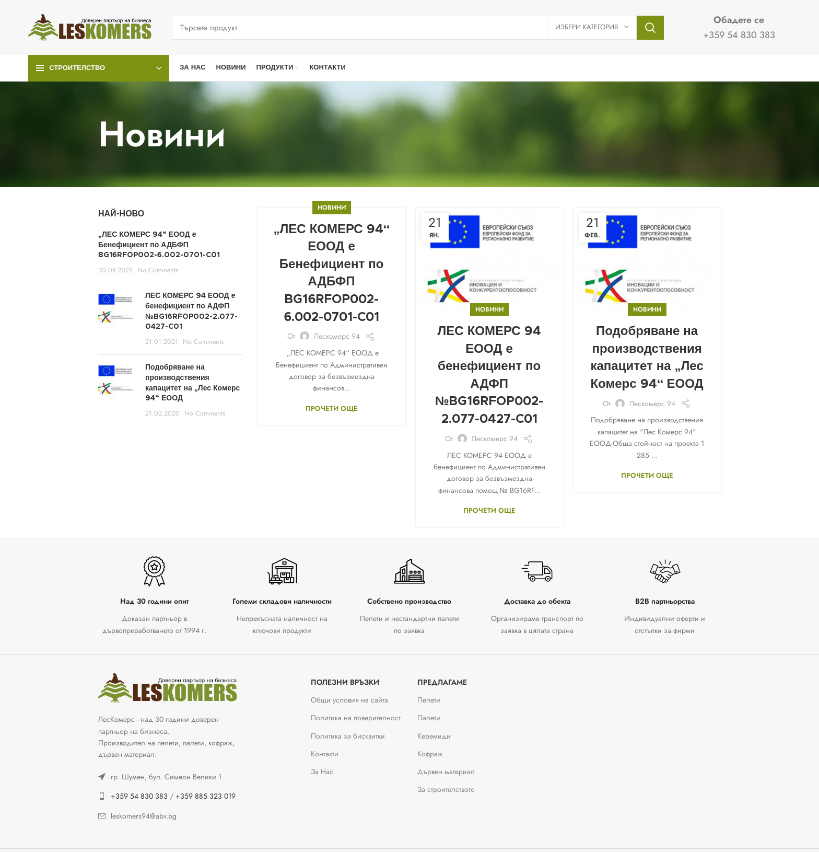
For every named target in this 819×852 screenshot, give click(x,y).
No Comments (157, 270)
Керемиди (434, 736)
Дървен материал (446, 771)
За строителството (446, 789)
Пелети (428, 700)
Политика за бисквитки (348, 736)
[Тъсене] (418, 28)
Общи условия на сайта (349, 700)
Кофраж (429, 754)
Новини (332, 207)
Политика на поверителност (356, 717)
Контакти (324, 754)
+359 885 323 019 (206, 796)
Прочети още (332, 408)
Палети (428, 717)
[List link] (170, 776)
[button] (20, 831)
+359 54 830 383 (139, 796)
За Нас (322, 771)
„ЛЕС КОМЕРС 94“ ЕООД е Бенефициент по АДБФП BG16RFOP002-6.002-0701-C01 (159, 245)
